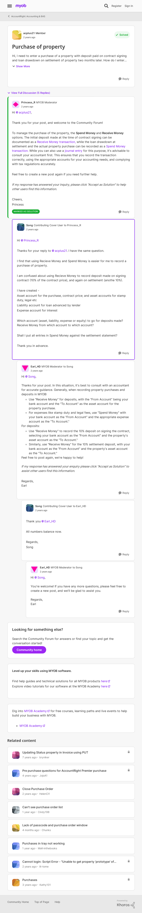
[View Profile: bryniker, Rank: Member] (16, 755)
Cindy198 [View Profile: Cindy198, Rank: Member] (43, 811)
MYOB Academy (35, 711)
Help (57, 901)
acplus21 (25, 112)
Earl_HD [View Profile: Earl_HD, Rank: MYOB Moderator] (36, 366)
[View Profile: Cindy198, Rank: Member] (16, 810)
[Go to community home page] (21, 6)
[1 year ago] (28, 812)
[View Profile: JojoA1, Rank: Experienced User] (16, 773)
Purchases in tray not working (43, 843)
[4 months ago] (30, 830)
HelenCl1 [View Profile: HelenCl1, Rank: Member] (44, 793)
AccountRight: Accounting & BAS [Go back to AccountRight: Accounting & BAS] (26, 16)
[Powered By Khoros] (126, 904)
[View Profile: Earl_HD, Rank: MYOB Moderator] (25, 368)
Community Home (18, 901)
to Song (68, 366)
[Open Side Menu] (10, 6)
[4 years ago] (29, 775)
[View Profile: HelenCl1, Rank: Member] (16, 791)
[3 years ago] (29, 885)
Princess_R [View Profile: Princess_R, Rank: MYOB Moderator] (28, 102)
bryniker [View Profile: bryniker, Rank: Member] (44, 757)
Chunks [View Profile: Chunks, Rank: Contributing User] (46, 830)
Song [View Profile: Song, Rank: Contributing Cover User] (29, 225)
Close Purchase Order (37, 789)
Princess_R (31, 240)
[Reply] (124, 78)
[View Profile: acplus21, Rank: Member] (16, 35)
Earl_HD (50, 521)
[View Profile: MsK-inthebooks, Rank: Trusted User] (16, 846)
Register (117, 5)
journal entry (73, 151)
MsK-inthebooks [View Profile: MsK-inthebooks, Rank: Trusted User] (47, 848)
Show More (21, 66)
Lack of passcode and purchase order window (55, 825)
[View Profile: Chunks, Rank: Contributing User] (16, 828)
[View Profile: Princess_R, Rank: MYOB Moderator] (15, 104)
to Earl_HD (79, 506)
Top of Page (41, 901)
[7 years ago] (29, 757)
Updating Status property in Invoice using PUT (55, 752)
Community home (29, 650)
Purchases (29, 880)
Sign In (129, 5)
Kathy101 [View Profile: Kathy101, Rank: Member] (45, 884)
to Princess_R (72, 225)
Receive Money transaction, (56, 142)
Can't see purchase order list (42, 807)
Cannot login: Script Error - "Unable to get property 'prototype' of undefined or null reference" (68, 862)
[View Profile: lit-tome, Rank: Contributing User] (16, 864)
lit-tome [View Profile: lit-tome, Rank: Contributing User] (44, 866)
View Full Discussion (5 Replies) (28, 92)
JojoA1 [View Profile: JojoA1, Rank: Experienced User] (43, 775)
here (104, 681)
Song (31, 376)
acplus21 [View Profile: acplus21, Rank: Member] (29, 33)
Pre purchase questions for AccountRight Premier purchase (64, 770)
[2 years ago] (29, 794)
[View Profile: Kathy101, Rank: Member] (16, 882)
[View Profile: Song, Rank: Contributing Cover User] (20, 227)
